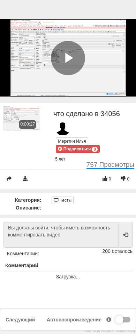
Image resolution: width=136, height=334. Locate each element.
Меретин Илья (72, 141)
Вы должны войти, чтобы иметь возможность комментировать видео (61, 235)
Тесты (62, 200)
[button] (78, 149)
